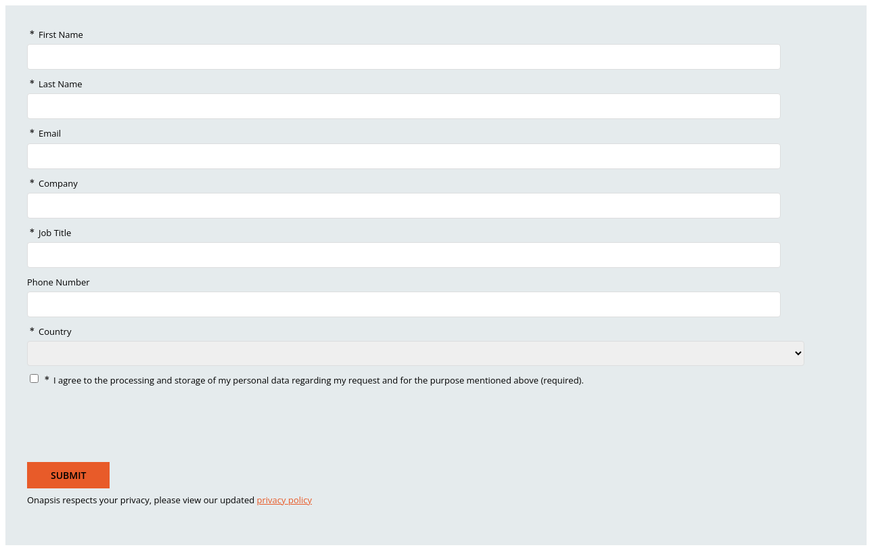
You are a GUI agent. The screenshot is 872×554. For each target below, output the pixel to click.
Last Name (61, 84)
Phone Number (58, 282)
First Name (61, 34)
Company (58, 183)
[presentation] (125, 420)
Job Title (55, 233)
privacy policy (284, 500)
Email (50, 133)
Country (55, 331)
